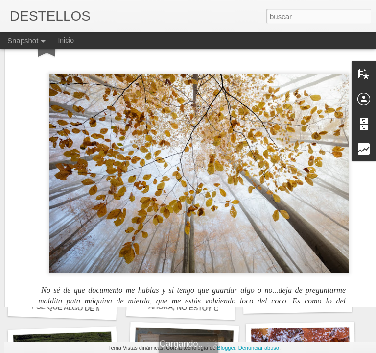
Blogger (226, 348)
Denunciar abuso (258, 348)
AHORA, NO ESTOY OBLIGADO (199, 308)
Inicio (66, 40)
